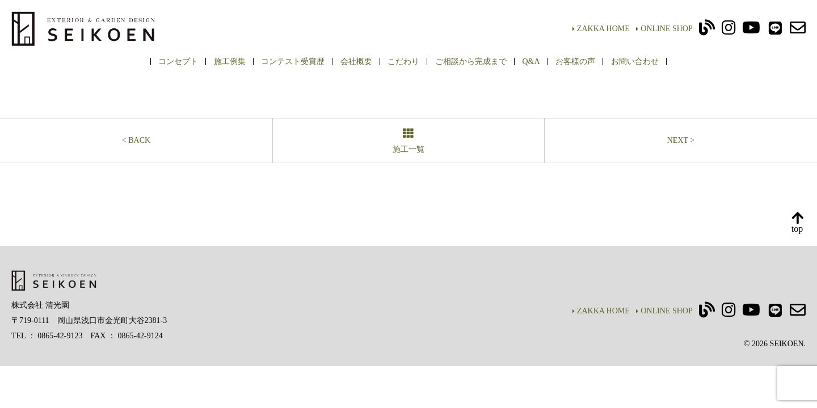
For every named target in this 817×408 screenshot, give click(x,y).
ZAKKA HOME (601, 28)
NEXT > (680, 140)
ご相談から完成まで (471, 61)
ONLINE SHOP (664, 28)
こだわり (403, 61)
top (797, 222)
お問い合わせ (635, 61)
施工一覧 (408, 141)
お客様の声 (575, 61)
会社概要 (356, 61)
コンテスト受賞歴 (293, 61)
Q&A (531, 61)
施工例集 (230, 61)
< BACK (136, 140)
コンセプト (178, 61)
